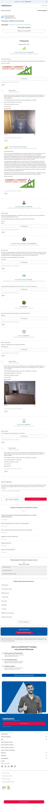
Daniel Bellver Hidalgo (21, 279)
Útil (3, 85)
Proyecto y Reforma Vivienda (9, 573)
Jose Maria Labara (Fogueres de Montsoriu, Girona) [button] (21, 245)
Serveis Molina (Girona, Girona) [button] (21, 426)
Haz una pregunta (42, 10)
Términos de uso (5, 773)
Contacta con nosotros (5, 763)
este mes (24, 510)
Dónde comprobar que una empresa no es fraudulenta (15, 523)
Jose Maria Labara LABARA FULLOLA (20, 243)
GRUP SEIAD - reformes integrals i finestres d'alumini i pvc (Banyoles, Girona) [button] (21, 281)
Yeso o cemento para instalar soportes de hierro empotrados (16, 530)
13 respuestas (4, 24)
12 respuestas (4, 526)
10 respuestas (4, 532)
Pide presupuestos (24, 801)
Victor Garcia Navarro (20, 206)
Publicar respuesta (35, 499)
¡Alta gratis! (28, 1)
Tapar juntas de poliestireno (8, 549)
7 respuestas (4, 539)
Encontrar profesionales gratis (24, 632)
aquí (13, 639)
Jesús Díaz (21, 335)
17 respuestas (4, 519)
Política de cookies (6, 778)
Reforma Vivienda (7, 570)
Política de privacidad (7, 776)
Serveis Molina (21, 424)
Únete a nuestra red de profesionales (24, 675)
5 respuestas (4, 552)
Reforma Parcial (6, 567)
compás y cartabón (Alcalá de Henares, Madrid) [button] (21, 53)
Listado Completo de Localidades (8, 750)
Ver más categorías (24, 621)
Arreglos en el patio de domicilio (9, 536)
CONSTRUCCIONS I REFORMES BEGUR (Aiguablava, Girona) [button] (21, 208)
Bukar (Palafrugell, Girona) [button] (21, 308)
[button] (24, 734)
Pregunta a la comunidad (24, 30)
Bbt (21, 306)
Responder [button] (24, 78)
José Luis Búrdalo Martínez (21, 52)
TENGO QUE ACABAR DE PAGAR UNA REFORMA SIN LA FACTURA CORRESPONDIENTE (18, 516)
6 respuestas (4, 545)
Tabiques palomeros (6, 543)
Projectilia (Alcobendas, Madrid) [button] (21, 337)
